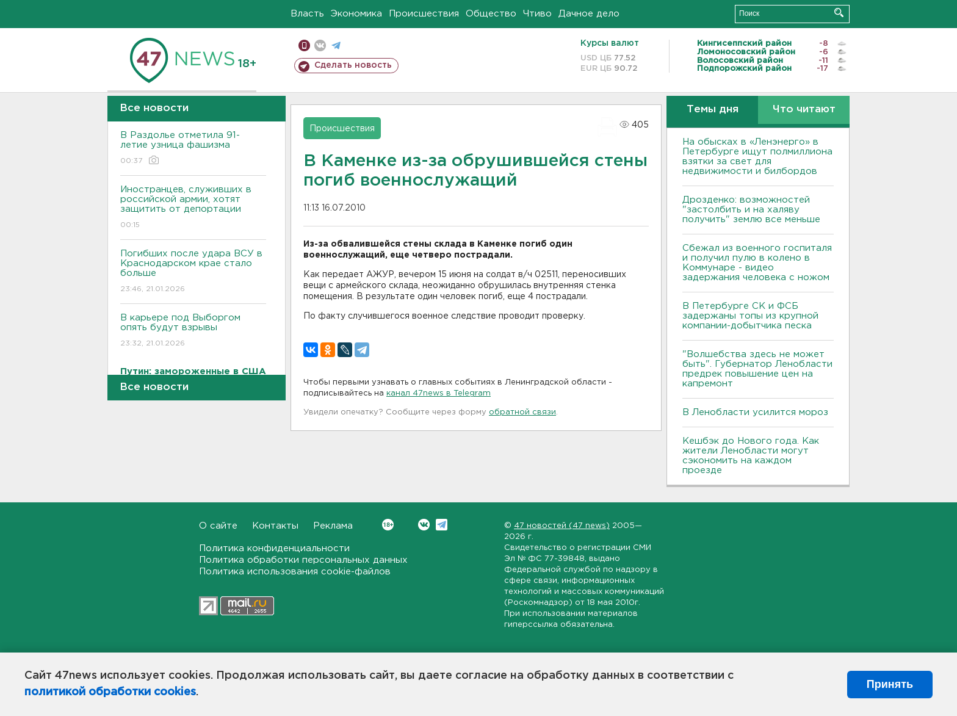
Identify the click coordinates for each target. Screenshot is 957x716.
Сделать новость (353, 65)
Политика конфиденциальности (274, 548)
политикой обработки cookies (110, 692)
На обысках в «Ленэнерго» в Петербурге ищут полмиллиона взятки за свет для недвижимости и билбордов (757, 156)
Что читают (804, 109)
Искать (838, 12)
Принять (890, 684)
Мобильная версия (304, 45)
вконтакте (320, 45)
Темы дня (713, 109)
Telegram (441, 524)
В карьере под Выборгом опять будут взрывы (193, 331)
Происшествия (424, 14)
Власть (307, 14)
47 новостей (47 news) (562, 526)
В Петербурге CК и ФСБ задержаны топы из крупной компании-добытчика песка (750, 316)
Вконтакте (388, 524)
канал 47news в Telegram (438, 393)
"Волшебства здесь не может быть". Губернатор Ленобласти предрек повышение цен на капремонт (757, 369)
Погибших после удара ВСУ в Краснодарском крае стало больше (193, 272)
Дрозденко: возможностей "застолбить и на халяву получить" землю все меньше (751, 209)
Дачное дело (588, 14)
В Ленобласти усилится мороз (755, 412)
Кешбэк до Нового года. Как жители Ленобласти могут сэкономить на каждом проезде (750, 455)
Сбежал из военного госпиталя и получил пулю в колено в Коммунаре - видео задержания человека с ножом (757, 262)
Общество (491, 14)
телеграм (336, 45)
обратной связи (522, 412)
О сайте (218, 526)
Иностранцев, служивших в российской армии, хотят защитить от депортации (193, 208)
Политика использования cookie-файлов (295, 572)
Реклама (333, 526)
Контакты (275, 526)
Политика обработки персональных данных (303, 560)
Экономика (356, 14)
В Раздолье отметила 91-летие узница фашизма (193, 148)
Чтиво (537, 14)
